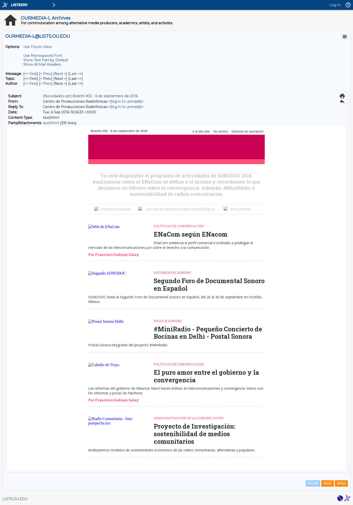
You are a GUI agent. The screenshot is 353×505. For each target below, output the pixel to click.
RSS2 (341, 483)
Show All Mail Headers (42, 64)
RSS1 (327, 483)
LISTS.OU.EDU (15, 499)
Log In (335, 5)
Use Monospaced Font (42, 55)
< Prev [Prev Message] (45, 74)
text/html (51, 123)
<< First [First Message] (31, 74)
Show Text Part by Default (45, 60)
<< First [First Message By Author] (31, 83)
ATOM (313, 483)
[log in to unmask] (125, 101)
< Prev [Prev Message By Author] (45, 83)
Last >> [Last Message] (75, 74)
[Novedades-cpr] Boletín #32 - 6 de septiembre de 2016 (90, 96)
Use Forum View (37, 47)
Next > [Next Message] (60, 74)
